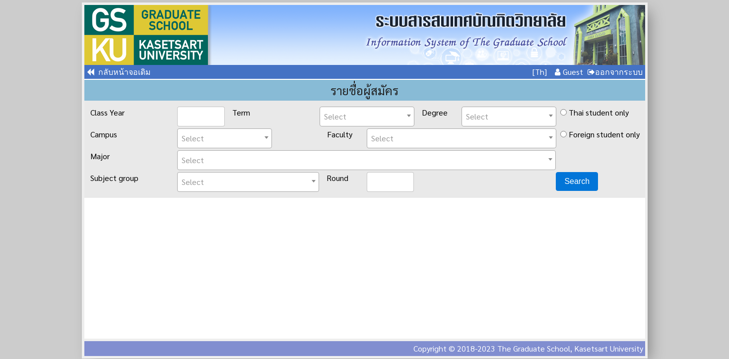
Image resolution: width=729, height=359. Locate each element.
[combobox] (367, 116)
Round (337, 178)
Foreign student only (600, 134)
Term (241, 112)
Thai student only (594, 112)
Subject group (114, 178)
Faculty (339, 134)
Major (100, 156)
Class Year (107, 112)
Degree (435, 112)
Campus (103, 134)
